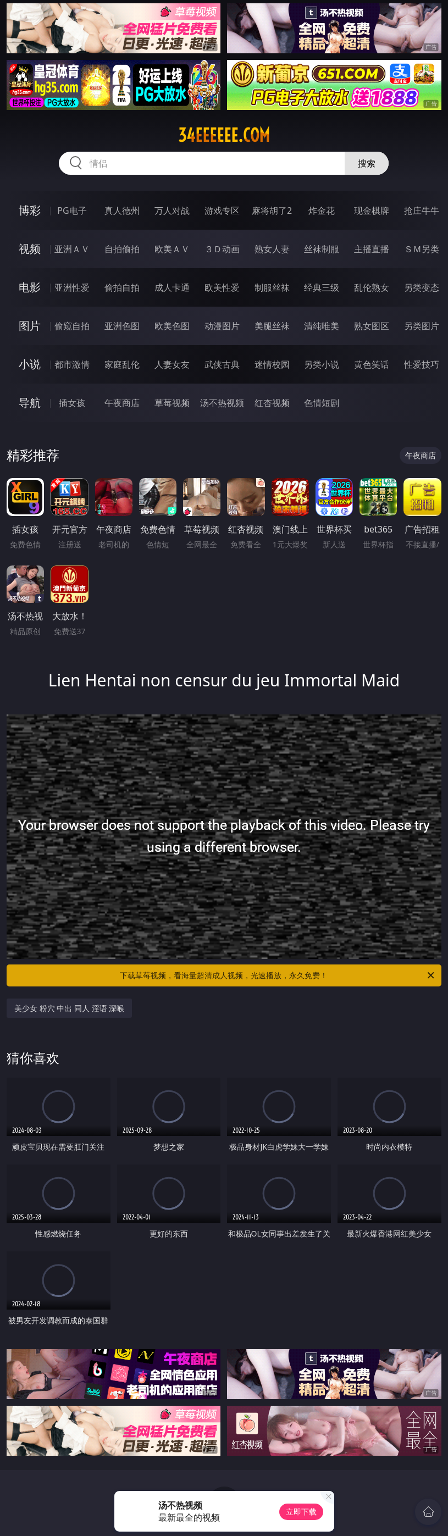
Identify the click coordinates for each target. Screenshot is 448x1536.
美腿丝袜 (272, 326)
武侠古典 (222, 364)
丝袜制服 (321, 249)
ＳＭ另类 (421, 249)
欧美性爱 (222, 287)
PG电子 (71, 210)
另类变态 (421, 287)
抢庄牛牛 (421, 210)
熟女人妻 (272, 249)
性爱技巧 (421, 364)
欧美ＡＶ (172, 249)
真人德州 (122, 210)
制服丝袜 (272, 287)
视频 (30, 248)
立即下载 (301, 1511)
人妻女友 (172, 364)
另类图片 (421, 326)
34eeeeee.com (224, 135)
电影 (30, 287)
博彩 (30, 210)
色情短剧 (321, 403)
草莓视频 (172, 403)
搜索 (366, 163)
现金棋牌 (371, 210)
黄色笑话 (371, 364)
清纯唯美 (321, 326)
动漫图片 (222, 326)
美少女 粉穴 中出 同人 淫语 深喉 (69, 1008)
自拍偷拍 (122, 249)
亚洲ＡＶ (72, 249)
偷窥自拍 (72, 326)
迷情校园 (272, 364)
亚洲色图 (122, 326)
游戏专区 (222, 210)
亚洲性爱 (72, 287)
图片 (30, 325)
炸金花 (321, 210)
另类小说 (321, 364)
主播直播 (371, 249)
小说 (30, 364)
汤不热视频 (222, 403)
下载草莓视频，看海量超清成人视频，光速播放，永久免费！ (277, 975)
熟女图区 (371, 326)
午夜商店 (122, 403)
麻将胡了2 (272, 210)
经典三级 (321, 287)
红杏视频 (272, 403)
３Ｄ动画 (222, 249)
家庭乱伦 (122, 364)
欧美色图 (172, 326)
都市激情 (72, 364)
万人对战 (172, 210)
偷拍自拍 (122, 287)
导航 (30, 402)
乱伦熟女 (371, 287)
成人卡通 (172, 287)
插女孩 (72, 403)
